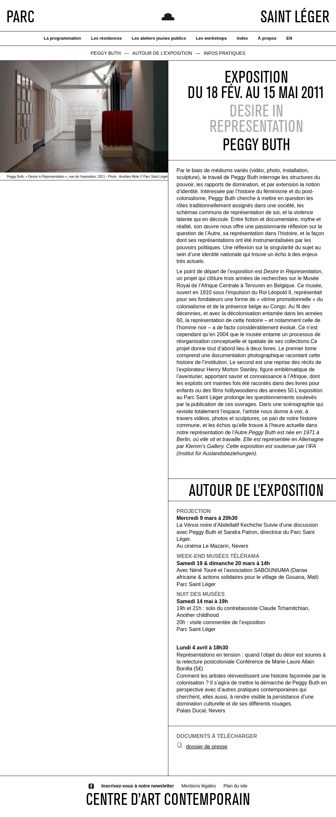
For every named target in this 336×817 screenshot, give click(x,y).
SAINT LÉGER (295, 16)
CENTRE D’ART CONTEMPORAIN (168, 799)
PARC (20, 16)
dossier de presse (206, 746)
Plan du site (235, 785)
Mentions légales (198, 785)
